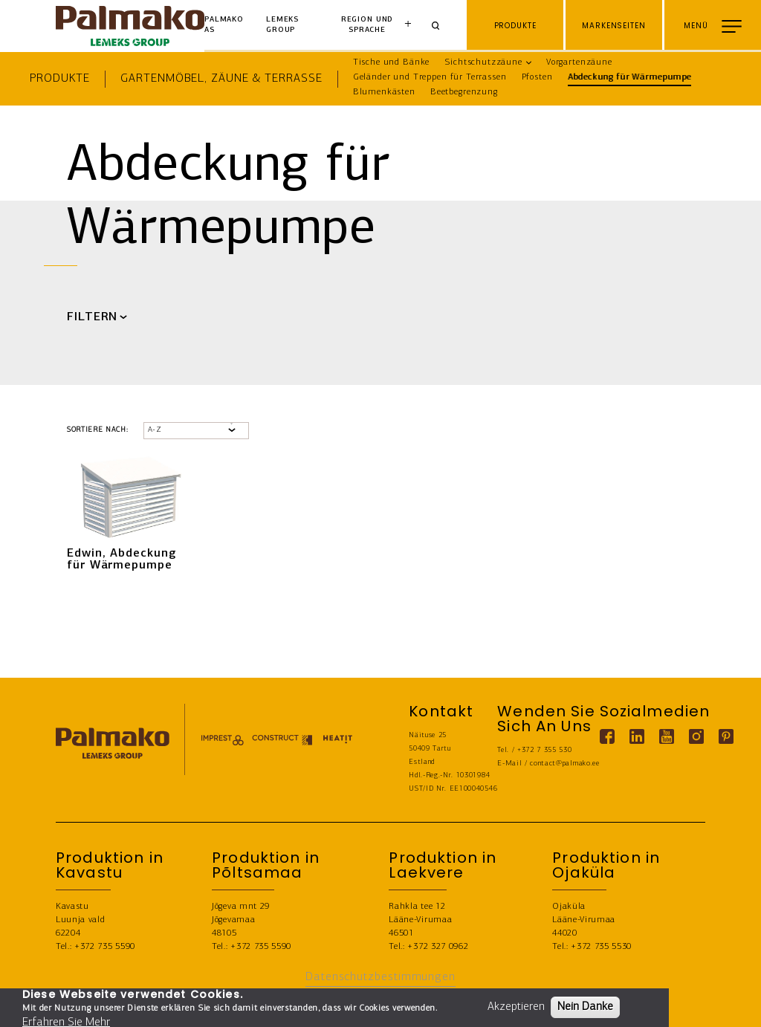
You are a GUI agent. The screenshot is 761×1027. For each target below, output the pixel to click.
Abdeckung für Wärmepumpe (629, 77)
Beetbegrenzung (464, 92)
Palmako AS (224, 25)
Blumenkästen (384, 92)
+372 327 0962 (437, 946)
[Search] (440, 26)
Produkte (60, 79)
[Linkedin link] (636, 736)
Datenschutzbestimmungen (380, 977)
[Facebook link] (607, 736)
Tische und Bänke (391, 62)
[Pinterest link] (726, 736)
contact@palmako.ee (564, 763)
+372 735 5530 (601, 946)
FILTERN (92, 317)
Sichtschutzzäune (483, 62)
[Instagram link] (696, 736)
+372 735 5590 (104, 946)
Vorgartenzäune (579, 62)
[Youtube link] (666, 736)
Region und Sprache (367, 25)
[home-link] (130, 26)
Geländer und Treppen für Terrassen (430, 77)
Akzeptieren (516, 1007)
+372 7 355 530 (544, 750)
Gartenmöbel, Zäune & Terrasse (221, 79)
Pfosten (537, 77)
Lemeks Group (282, 25)
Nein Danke (585, 1007)
